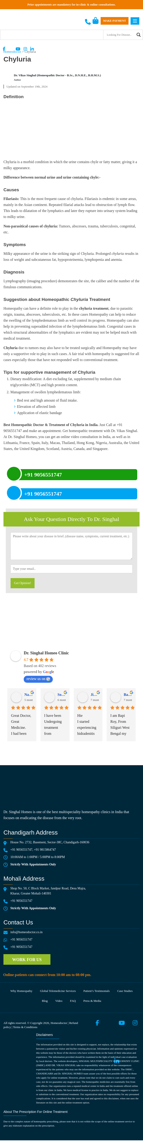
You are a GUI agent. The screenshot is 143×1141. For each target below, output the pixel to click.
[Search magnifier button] (139, 35)
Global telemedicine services (58, 991)
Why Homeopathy (21, 991)
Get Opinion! (22, 583)
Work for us (27, 959)
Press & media (92, 1001)
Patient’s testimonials (96, 991)
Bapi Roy (128, 695)
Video (58, 1001)
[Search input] (120, 35)
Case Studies (125, 991)
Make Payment (114, 20)
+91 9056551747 (21, 849)
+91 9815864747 (45, 849)
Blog (44, 1001)
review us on (38, 679)
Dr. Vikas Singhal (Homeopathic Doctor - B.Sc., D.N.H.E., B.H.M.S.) (57, 75)
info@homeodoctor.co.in (26, 932)
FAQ (73, 1001)
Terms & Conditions (25, 1027)
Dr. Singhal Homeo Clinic (46, 653)
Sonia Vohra (62, 695)
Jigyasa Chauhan (95, 695)
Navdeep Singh (28, 695)
